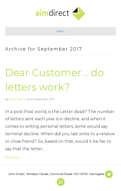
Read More (12, 157)
